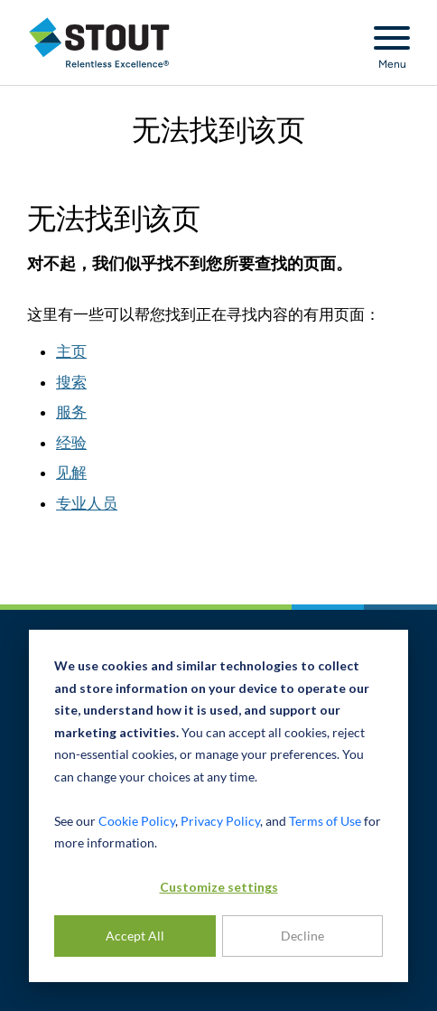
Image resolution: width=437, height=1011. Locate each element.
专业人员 (86, 503)
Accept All (135, 935)
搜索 (71, 382)
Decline (302, 935)
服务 (71, 412)
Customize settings (219, 886)
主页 (71, 351)
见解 (71, 472)
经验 (71, 443)
